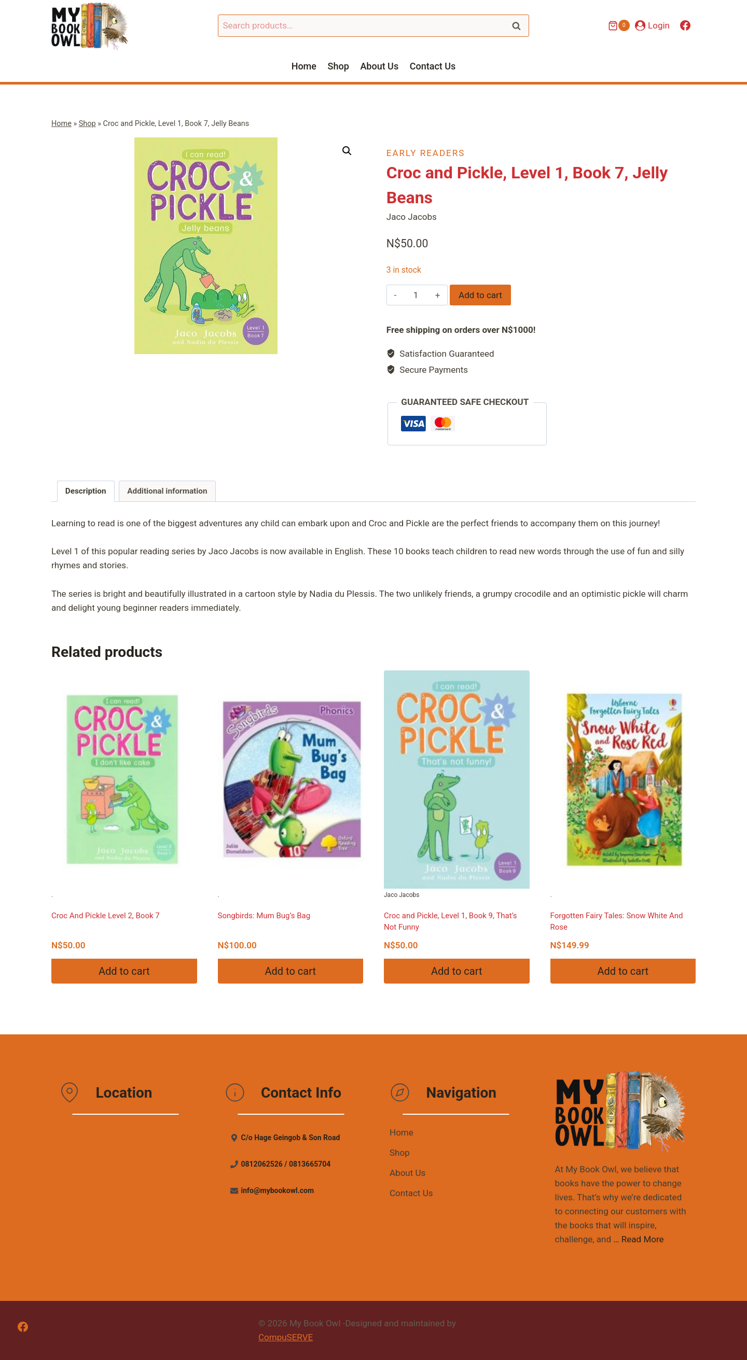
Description (85, 491)
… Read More (638, 1239)
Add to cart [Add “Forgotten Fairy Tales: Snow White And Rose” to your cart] (623, 971)
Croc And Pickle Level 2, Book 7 (105, 915)
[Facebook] (685, 25)
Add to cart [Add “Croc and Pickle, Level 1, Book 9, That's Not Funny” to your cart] (456, 971)
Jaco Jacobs (457, 784)
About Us (379, 66)
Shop (338, 66)
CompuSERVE (285, 1337)
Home (304, 66)
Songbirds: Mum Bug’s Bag (264, 915)
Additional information (167, 491)
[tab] (86, 491)
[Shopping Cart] (619, 25)
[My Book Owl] (90, 25)
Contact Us (433, 66)
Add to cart (480, 295)
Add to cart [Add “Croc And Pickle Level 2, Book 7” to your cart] (124, 971)
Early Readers (425, 153)
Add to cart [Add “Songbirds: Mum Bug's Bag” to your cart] (290, 971)
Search (519, 25)
